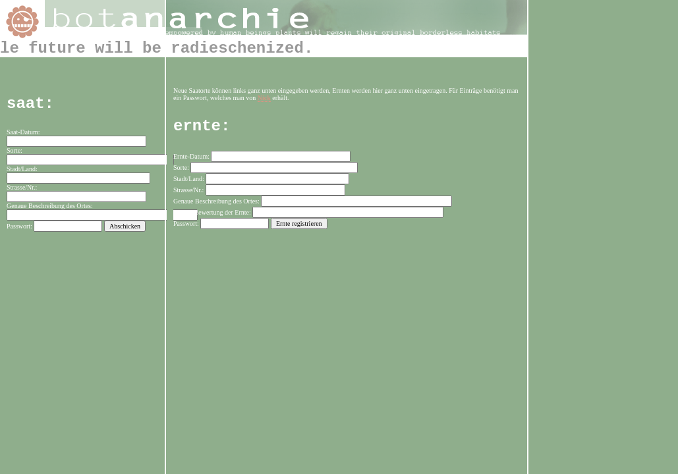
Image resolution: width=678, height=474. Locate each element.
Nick (264, 97)
